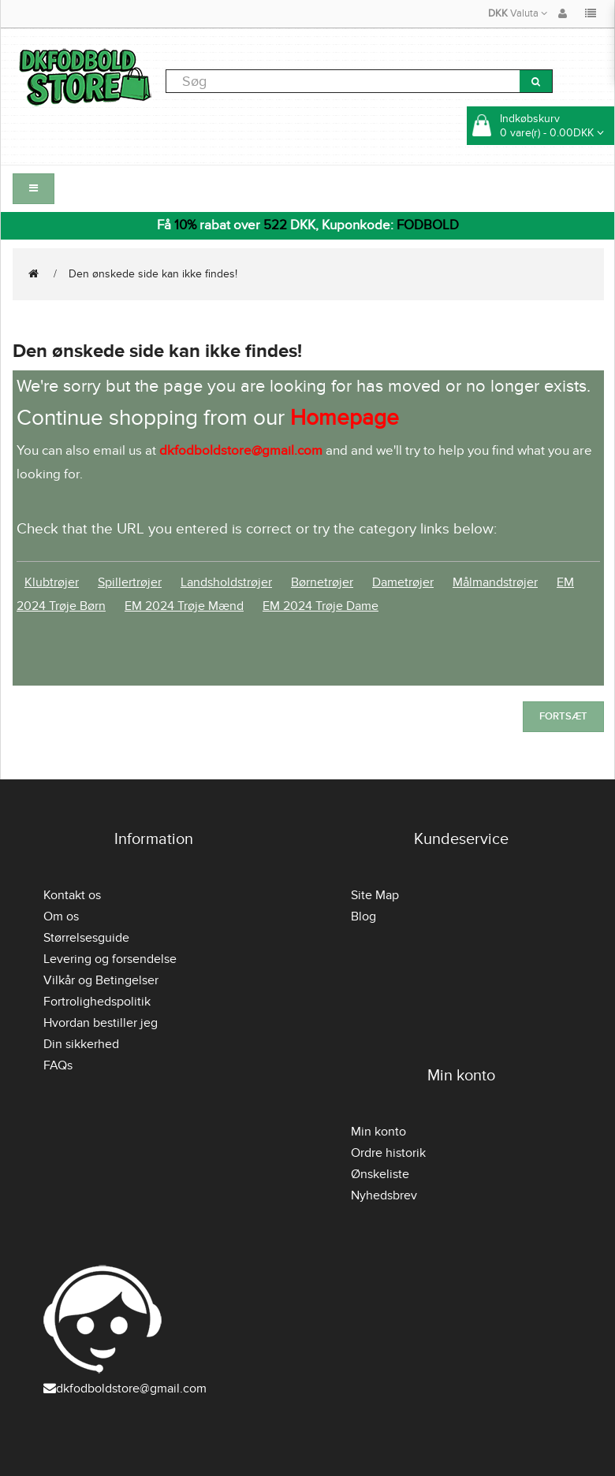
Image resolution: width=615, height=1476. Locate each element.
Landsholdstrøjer (226, 582)
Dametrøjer (403, 582)
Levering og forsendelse (110, 959)
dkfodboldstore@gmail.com (125, 1388)
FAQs (58, 1065)
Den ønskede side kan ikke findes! (153, 274)
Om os (61, 916)
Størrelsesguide (86, 938)
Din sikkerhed (81, 1044)
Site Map (375, 895)
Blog (363, 916)
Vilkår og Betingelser (100, 980)
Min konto (378, 1132)
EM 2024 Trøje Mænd (184, 606)
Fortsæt (563, 716)
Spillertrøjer (130, 582)
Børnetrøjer (322, 582)
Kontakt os (72, 895)
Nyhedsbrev (384, 1195)
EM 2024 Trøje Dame (320, 606)
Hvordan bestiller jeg (100, 1023)
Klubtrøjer (51, 582)
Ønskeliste (380, 1174)
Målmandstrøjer (495, 582)
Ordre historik (388, 1153)
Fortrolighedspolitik (97, 1001)
